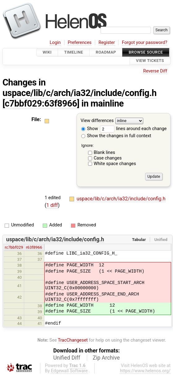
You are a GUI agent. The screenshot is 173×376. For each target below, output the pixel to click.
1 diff (52, 205)
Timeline (73, 52)
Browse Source (146, 52)
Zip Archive (106, 358)
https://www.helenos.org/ (145, 371)
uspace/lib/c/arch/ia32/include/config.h (79, 93)
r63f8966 (34, 247)
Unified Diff (66, 358)
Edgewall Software (69, 371)
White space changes (115, 163)
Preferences (79, 42)
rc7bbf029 (14, 247)
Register (107, 42)
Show (89, 128)
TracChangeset (73, 340)
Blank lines (104, 152)
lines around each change (133, 128)
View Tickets (150, 61)
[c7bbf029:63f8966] (40, 103)
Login (55, 42)
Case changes (108, 158)
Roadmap (106, 52)
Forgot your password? (144, 42)
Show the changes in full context (116, 135)
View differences (97, 120)
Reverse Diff (155, 71)
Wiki (47, 52)
